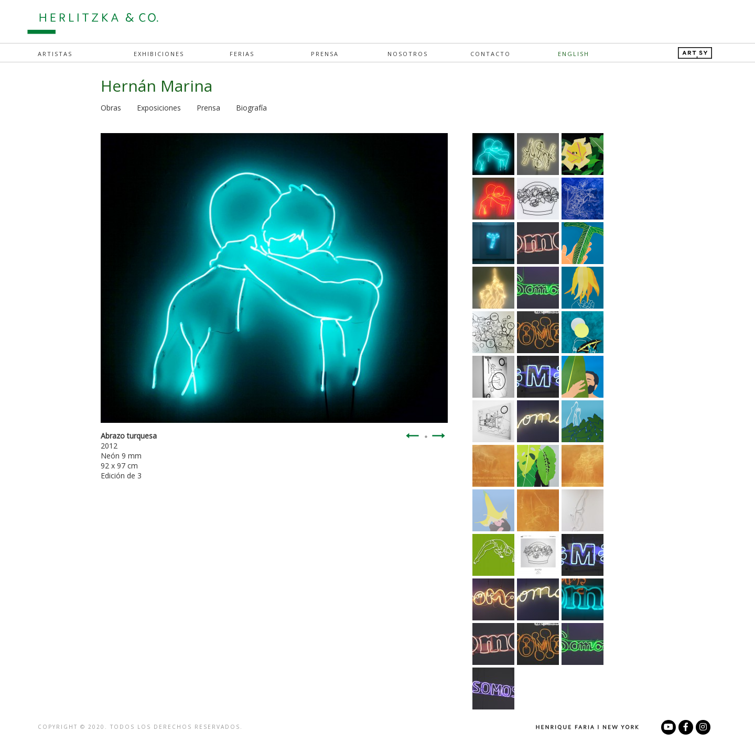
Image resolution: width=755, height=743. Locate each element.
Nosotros (407, 54)
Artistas (55, 54)
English (573, 54)
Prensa (325, 54)
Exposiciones (159, 108)
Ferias (242, 54)
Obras (111, 108)
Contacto (490, 54)
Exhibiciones (159, 54)
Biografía (251, 108)
